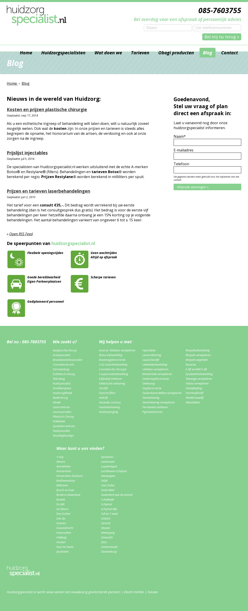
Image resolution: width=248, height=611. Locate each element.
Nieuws (153, 592)
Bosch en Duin (65, 490)
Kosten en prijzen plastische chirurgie (47, 109)
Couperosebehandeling (113, 374)
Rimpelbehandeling (198, 350)
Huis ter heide (64, 547)
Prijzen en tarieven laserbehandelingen (48, 191)
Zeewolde (107, 537)
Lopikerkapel (109, 466)
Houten (60, 542)
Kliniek (57, 402)
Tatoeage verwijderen (199, 379)
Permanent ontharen (155, 407)
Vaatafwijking (194, 388)
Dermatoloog (61, 369)
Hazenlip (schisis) (110, 402)
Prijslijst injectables (27, 153)
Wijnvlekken (193, 402)
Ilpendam (107, 457)
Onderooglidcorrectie (155, 379)
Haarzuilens (63, 533)
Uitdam (105, 518)
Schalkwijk (107, 499)
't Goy (60, 457)
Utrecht (105, 523)
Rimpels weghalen (197, 360)
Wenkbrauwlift (195, 398)
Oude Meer (108, 490)
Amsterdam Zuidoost (69, 476)
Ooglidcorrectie (151, 388)
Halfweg (61, 537)
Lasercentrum (61, 407)
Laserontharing (151, 355)
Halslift (103, 398)
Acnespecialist (61, 355)
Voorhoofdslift (194, 393)
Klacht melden (134, 592)
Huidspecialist (62, 383)
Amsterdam (63, 471)
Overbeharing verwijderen (158, 402)
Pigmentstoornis (152, 412)
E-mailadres (183, 150)
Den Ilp (60, 518)
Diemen (61, 523)
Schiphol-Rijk (109, 509)
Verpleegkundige (63, 435)
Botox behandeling (110, 355)
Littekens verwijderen (155, 369)
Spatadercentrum (64, 426)
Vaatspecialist (61, 431)
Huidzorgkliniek (62, 393)
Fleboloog (59, 379)
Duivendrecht (64, 528)
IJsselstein (62, 551)
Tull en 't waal (109, 514)
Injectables (149, 350)
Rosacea (191, 364)
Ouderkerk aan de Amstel (116, 495)
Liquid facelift (150, 360)
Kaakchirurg (60, 398)
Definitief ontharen (110, 379)
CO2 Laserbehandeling (113, 364)
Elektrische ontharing (112, 383)
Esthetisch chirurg (64, 374)
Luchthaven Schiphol (114, 471)
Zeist (104, 542)
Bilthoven (62, 485)
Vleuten (105, 528)
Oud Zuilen (108, 485)
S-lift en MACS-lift (196, 369)
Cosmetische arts (63, 364)
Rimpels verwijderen (198, 355)
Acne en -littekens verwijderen (117, 350)
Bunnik (60, 499)
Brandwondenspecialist (67, 360)
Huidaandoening (109, 407)
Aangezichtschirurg (65, 350)
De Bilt (60, 504)
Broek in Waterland (68, 495)
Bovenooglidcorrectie (112, 360)
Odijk (104, 480)
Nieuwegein (108, 476)
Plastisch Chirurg (63, 416)
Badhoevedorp (65, 480)
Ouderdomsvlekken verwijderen (161, 393)
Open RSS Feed (21, 233)
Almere (60, 462)
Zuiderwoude (109, 547)
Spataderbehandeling (199, 374)
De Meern (62, 509)
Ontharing (148, 383)
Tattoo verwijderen (197, 383)
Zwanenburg (109, 551)
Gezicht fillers (107, 393)
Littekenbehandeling (154, 364)
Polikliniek (59, 421)
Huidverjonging (108, 412)
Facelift (103, 388)
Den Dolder (63, 514)
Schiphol (106, 504)
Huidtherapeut (62, 388)
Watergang (108, 533)
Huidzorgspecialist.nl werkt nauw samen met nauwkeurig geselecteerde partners (63, 592)
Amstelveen (63, 466)
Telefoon (181, 163)
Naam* (180, 136)
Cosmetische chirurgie (112, 369)
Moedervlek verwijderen (157, 374)
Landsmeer (108, 462)
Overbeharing (150, 398)
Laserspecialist (62, 412)
